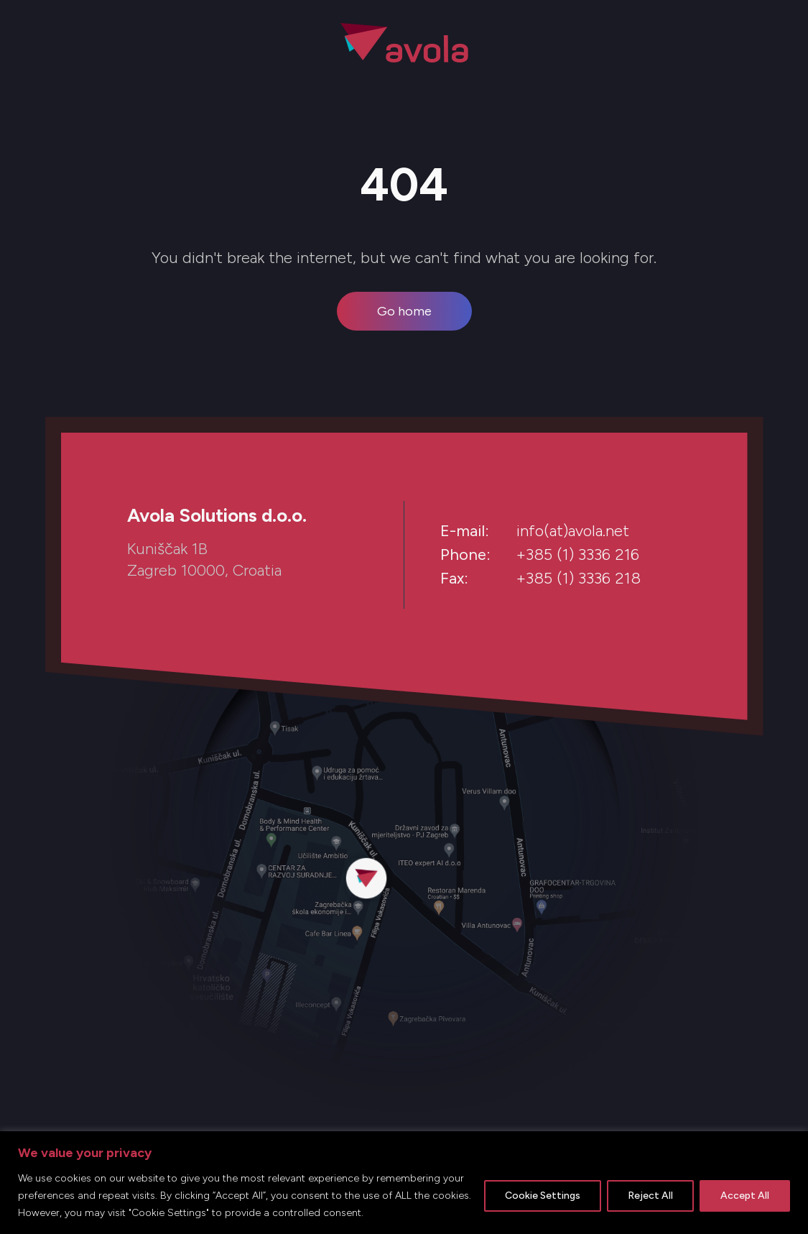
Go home (404, 311)
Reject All (650, 1195)
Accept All (744, 1195)
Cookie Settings (542, 1195)
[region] (404, 1182)
